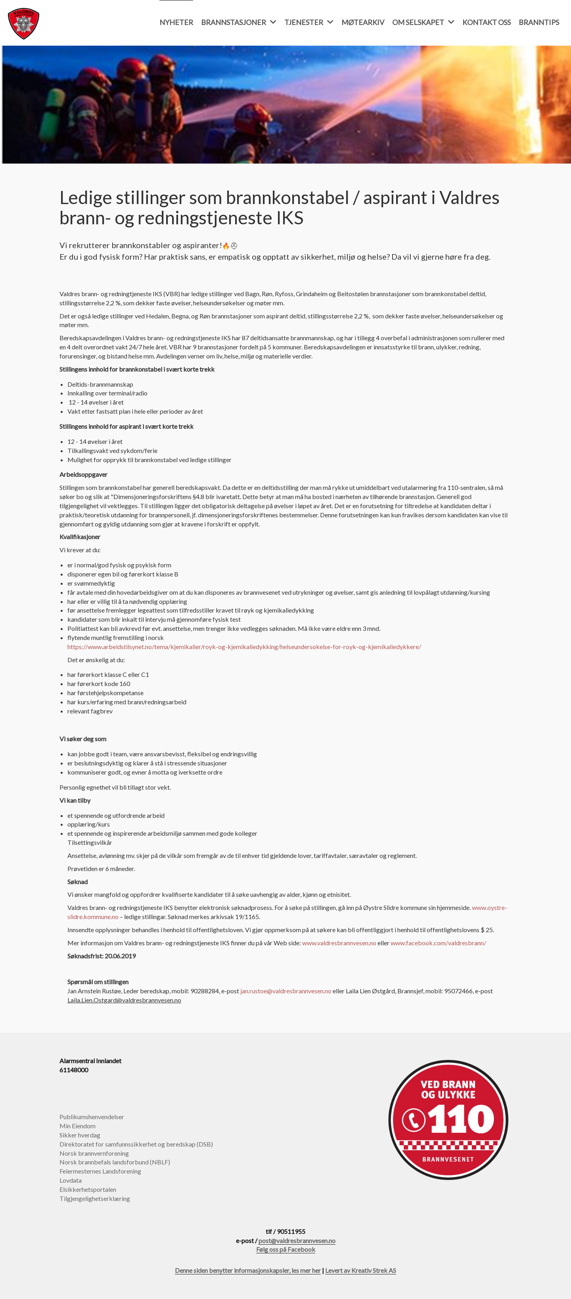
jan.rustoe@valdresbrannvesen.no (285, 990)
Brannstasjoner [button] (238, 22)
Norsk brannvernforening (94, 1153)
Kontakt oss (486, 22)
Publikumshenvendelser (91, 1116)
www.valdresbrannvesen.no (339, 942)
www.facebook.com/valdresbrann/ (438, 942)
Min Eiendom (77, 1125)
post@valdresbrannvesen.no (297, 1240)
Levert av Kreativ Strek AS (360, 1270)
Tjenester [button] (308, 22)
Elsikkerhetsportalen (87, 1189)
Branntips (539, 22)
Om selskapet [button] (423, 22)
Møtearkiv (362, 22)
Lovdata (70, 1180)
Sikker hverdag (79, 1135)
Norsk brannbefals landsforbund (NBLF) (114, 1162)
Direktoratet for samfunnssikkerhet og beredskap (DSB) (136, 1144)
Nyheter (176, 22)
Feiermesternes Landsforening (100, 1171)
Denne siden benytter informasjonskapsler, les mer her (248, 1270)
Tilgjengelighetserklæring (94, 1198)
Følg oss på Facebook (285, 1249)
